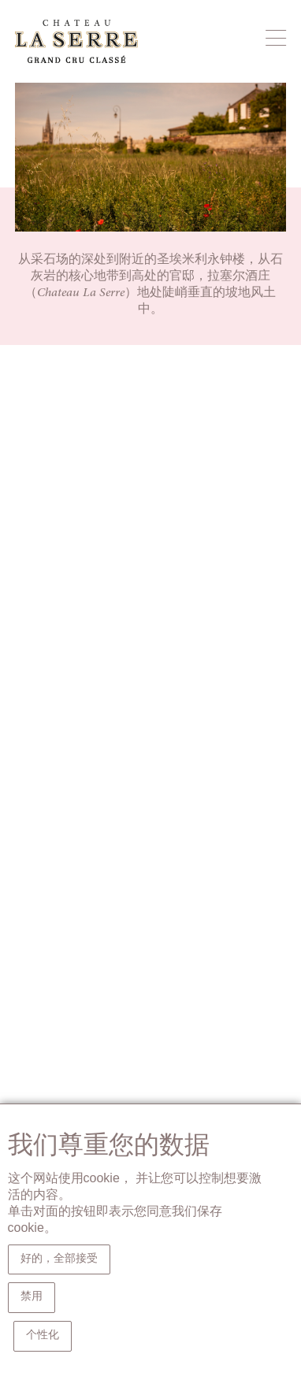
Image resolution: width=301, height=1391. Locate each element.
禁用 (31, 1297)
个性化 (42, 1335)
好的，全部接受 (59, 1259)
